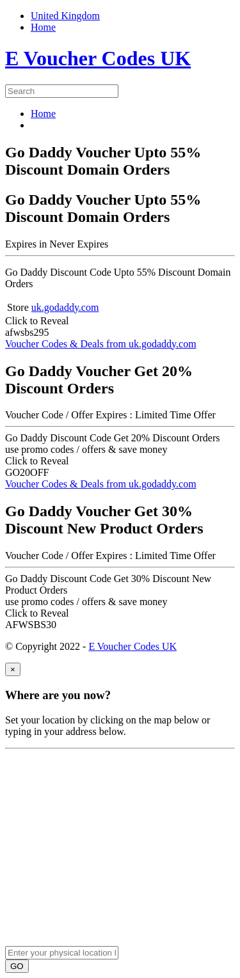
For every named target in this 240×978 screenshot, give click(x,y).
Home (43, 113)
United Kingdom (65, 15)
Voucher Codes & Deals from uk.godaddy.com (100, 343)
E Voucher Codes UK (132, 646)
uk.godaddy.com (65, 307)
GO (17, 966)
